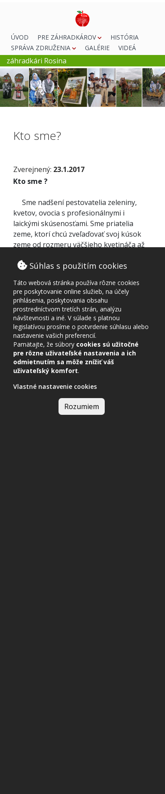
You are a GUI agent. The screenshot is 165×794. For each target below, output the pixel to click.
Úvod (20, 37)
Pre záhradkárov (69, 37)
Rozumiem (81, 406)
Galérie (97, 48)
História (124, 37)
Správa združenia (43, 48)
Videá (127, 48)
